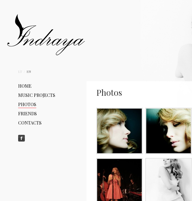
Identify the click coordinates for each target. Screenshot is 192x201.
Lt (20, 71)
